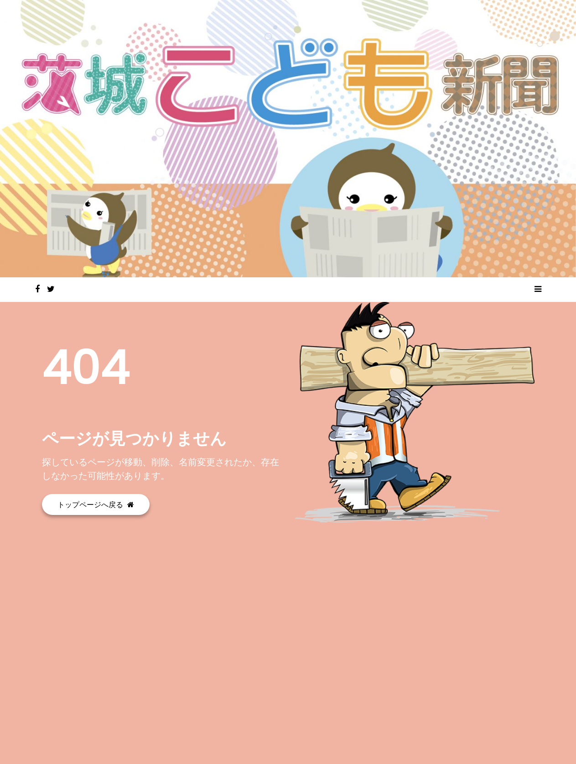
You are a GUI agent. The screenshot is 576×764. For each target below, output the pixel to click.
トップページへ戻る (95, 504)
